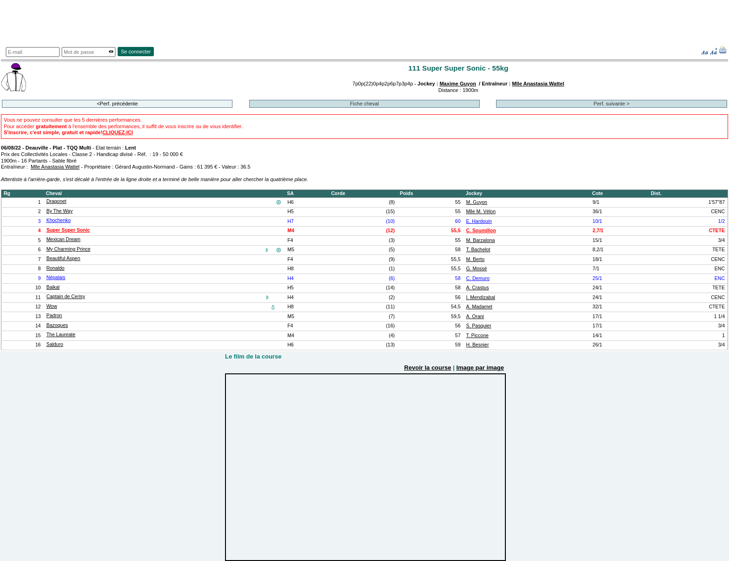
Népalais (56, 277)
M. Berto (475, 259)
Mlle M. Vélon (481, 211)
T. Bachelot (478, 249)
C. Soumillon (481, 230)
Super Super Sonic (68, 230)
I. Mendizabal (480, 297)
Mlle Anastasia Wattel (538, 83)
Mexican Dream (63, 239)
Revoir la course (427, 367)
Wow (51, 306)
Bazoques (57, 325)
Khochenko (58, 220)
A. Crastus (477, 287)
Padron (54, 315)
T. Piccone (477, 335)
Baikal (53, 287)
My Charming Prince (68, 249)
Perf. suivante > (612, 103)
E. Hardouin (478, 221)
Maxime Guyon (457, 83)
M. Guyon (476, 202)
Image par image (480, 367)
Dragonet (56, 201)
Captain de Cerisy (65, 296)
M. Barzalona (480, 240)
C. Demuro (478, 278)
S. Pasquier (478, 325)
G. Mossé (476, 268)
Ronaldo (55, 268)
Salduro (54, 344)
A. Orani (475, 316)
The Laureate (60, 334)
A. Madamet (479, 306)
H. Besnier (477, 344)
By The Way (59, 211)
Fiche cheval (364, 103)
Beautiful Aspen (63, 258)
